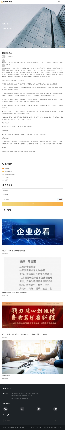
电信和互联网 (8, 171)
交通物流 (7, 177)
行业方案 (54, 46)
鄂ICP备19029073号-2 (36, 427)
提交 (32, 204)
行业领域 (61, 46)
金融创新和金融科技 (10, 174)
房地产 (6, 180)
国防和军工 (8, 168)
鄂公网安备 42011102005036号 (52, 427)
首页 (50, 46)
